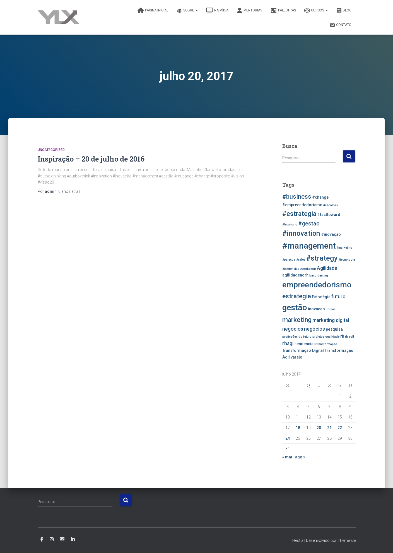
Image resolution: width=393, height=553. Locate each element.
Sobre (187, 10)
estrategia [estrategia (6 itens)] (296, 296)
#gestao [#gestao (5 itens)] (309, 223)
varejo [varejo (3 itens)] (296, 357)
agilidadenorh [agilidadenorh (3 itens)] (295, 275)
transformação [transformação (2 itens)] (327, 344)
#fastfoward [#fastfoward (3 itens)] (328, 214)
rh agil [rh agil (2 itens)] (349, 336)
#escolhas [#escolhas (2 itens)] (330, 205)
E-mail (62, 539)
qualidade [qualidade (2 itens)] (332, 336)
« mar (287, 457)
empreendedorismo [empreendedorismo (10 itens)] (316, 284)
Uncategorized (51, 150)
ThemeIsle (346, 540)
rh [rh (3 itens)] (342, 336)
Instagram (51, 539)
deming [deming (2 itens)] (322, 275)
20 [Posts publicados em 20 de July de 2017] (319, 427)
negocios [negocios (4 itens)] (292, 329)
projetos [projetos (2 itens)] (318, 336)
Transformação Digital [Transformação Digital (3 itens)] (303, 350)
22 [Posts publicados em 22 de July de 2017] (339, 427)
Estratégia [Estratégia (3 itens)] (321, 297)
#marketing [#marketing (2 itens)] (344, 247)
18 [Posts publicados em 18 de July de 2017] (298, 427)
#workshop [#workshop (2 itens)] (308, 269)
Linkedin (73, 539)
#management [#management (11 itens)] (309, 246)
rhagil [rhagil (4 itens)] (288, 343)
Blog (343, 10)
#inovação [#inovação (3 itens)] (331, 234)
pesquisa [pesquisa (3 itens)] (334, 329)
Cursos (316, 10)
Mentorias (249, 10)
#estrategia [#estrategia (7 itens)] (299, 214)
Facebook (42, 539)
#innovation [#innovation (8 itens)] (301, 233)
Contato (340, 25)
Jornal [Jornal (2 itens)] (330, 309)
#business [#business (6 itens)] (296, 196)
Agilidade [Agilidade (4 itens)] (327, 268)
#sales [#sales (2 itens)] (300, 259)
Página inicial (153, 10)
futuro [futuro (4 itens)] (338, 296)
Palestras (283, 10)
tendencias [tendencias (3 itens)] (305, 344)
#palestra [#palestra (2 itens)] (288, 259)
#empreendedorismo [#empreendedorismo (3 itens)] (302, 205)
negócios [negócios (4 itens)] (314, 329)
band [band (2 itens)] (313, 275)
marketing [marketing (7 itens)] (297, 320)
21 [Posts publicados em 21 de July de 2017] (329, 427)
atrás (69, 191)
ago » (300, 457)
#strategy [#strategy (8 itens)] (321, 258)
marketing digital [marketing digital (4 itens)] (330, 320)
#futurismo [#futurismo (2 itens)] (289, 224)
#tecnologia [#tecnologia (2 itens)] (346, 259)
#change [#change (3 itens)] (320, 197)
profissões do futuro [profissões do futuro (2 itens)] (297, 336)
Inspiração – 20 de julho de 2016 (91, 159)
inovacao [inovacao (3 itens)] (316, 309)
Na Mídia (217, 10)
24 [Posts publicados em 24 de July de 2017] (287, 438)
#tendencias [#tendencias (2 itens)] (290, 269)
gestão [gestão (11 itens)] (294, 307)
